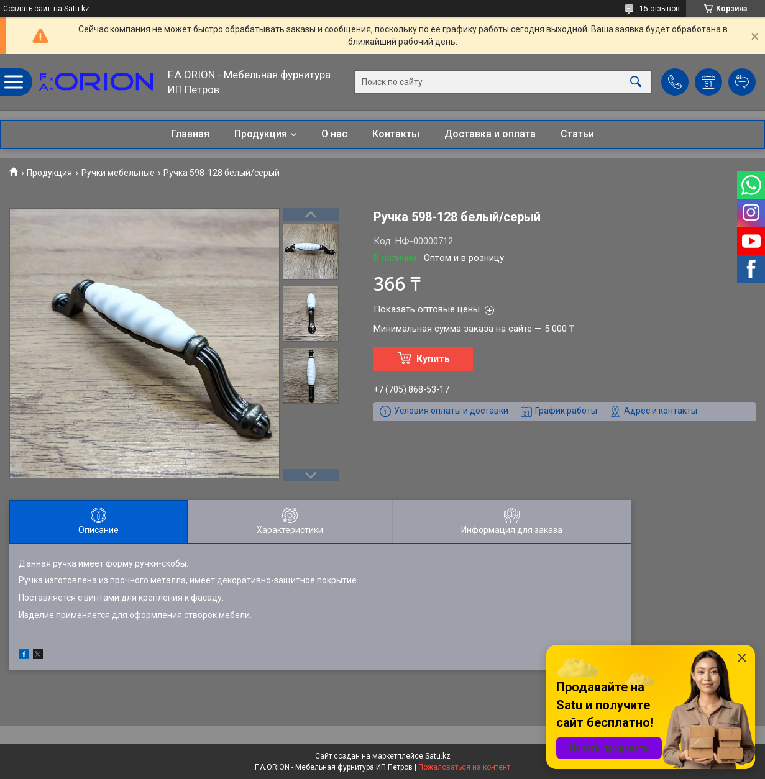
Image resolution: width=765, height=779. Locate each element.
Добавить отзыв (742, 82)
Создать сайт (26, 8)
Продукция (260, 134)
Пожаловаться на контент (464, 767)
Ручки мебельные (118, 173)
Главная (190, 134)
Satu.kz (438, 756)
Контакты (395, 134)
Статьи (577, 134)
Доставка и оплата (490, 134)
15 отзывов (659, 8)
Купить (433, 359)
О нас (334, 134)
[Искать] (636, 82)
